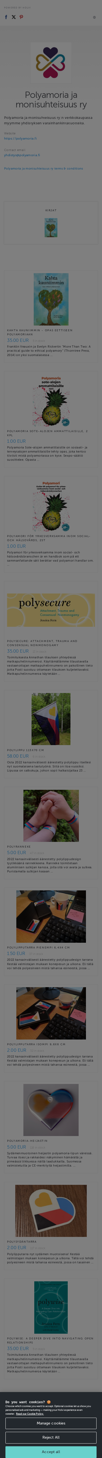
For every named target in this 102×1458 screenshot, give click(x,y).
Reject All (51, 1446)
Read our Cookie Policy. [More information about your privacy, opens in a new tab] (30, 1422)
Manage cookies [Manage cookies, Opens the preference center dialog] (51, 1432)
